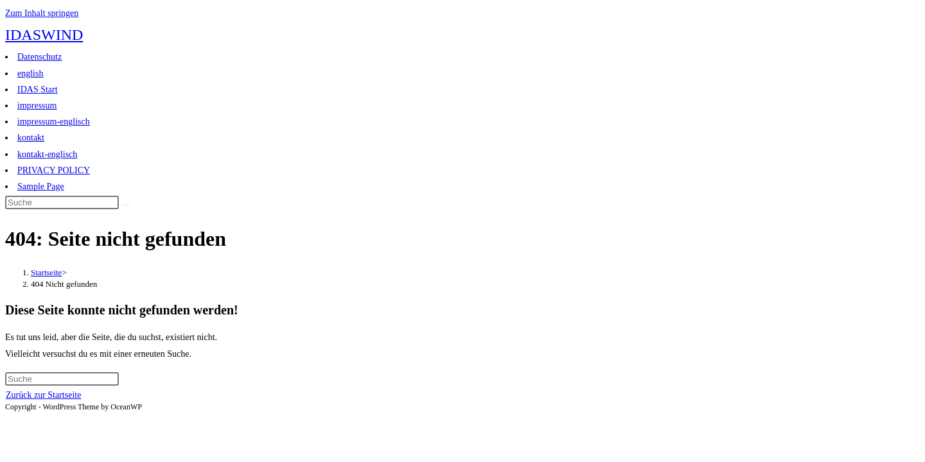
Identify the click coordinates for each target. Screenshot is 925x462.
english (30, 73)
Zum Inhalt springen (41, 13)
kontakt (30, 137)
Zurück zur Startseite (43, 395)
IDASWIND (44, 34)
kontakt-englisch (47, 154)
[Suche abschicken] (125, 205)
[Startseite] (46, 272)
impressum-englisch (53, 121)
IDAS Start (37, 89)
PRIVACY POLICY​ (53, 170)
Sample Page (40, 186)
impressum (37, 105)
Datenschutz (39, 57)
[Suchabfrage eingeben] (62, 202)
